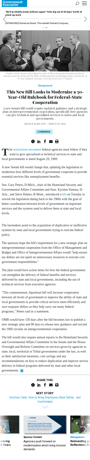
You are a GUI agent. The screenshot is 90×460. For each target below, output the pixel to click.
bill (64, 194)
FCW (43, 124)
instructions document (27, 149)
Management (45, 85)
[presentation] (4, 433)
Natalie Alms (32, 124)
